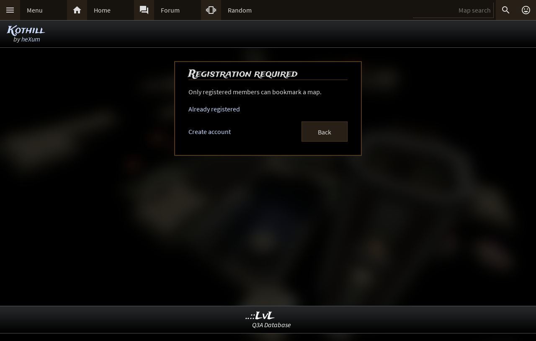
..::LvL (260, 316)
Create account (209, 131)
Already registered (214, 109)
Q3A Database (271, 324)
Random (240, 10)
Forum (170, 10)
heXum (30, 39)
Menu (35, 10)
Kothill (26, 30)
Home (102, 10)
